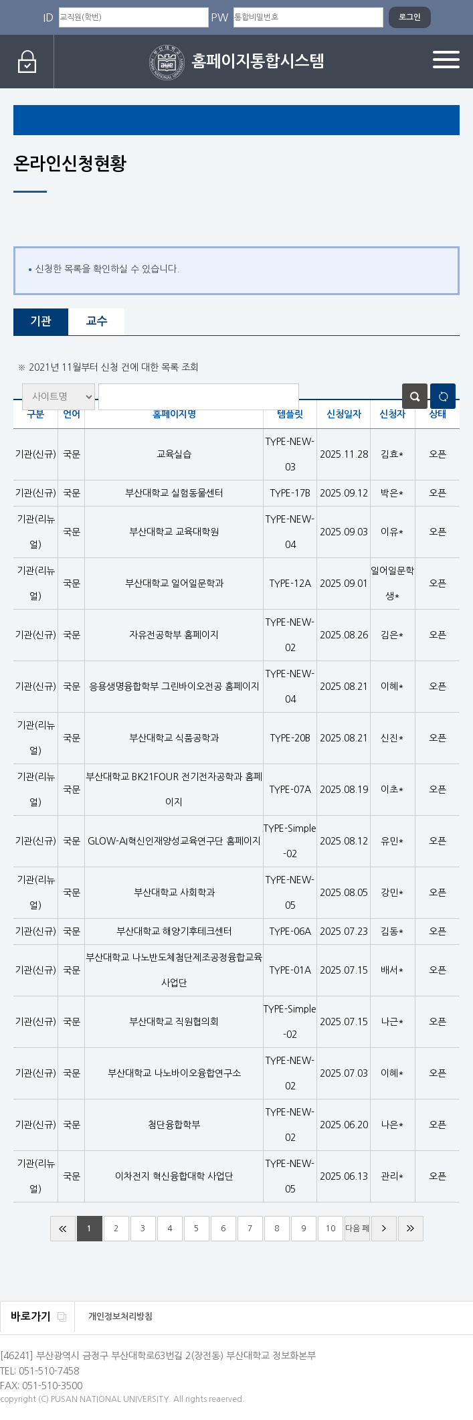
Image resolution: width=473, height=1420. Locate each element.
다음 (384, 1228)
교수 (97, 321)
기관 (41, 321)
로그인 (27, 61)
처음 (63, 1228)
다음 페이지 (357, 1233)
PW (219, 17)
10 (330, 1229)
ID (48, 17)
